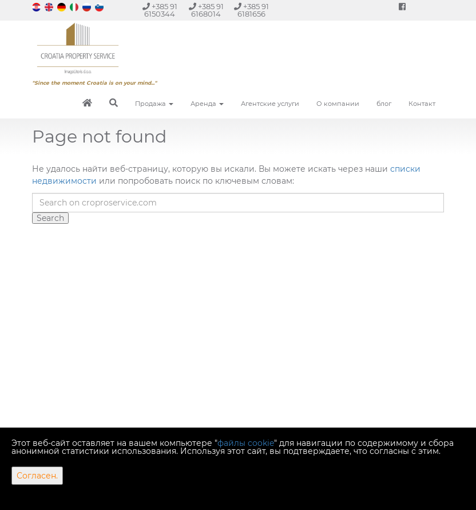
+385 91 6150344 (159, 10)
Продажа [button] (154, 104)
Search (50, 218)
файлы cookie (245, 443)
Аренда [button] (207, 104)
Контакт (421, 104)
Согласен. (37, 476)
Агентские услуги (270, 104)
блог (383, 104)
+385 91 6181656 (251, 10)
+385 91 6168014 (206, 10)
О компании (337, 104)
